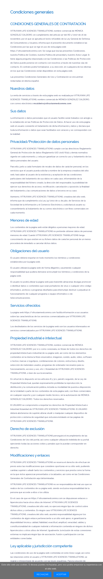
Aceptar (61, 574)
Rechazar (43, 574)
